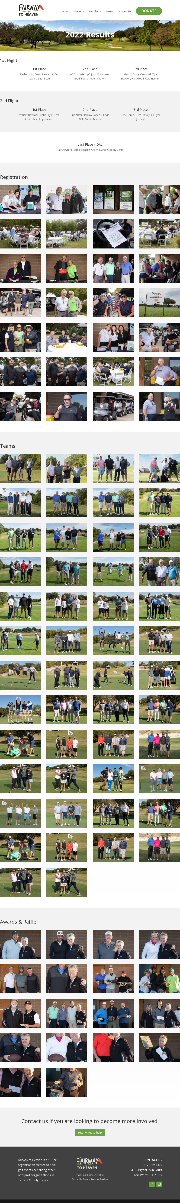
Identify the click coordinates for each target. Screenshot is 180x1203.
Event (77, 11)
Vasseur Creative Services (95, 1179)
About (66, 11)
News (109, 11)
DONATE (148, 10)
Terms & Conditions (96, 1175)
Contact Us (124, 11)
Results (93, 11)
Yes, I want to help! (90, 1132)
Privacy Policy (81, 1175)
